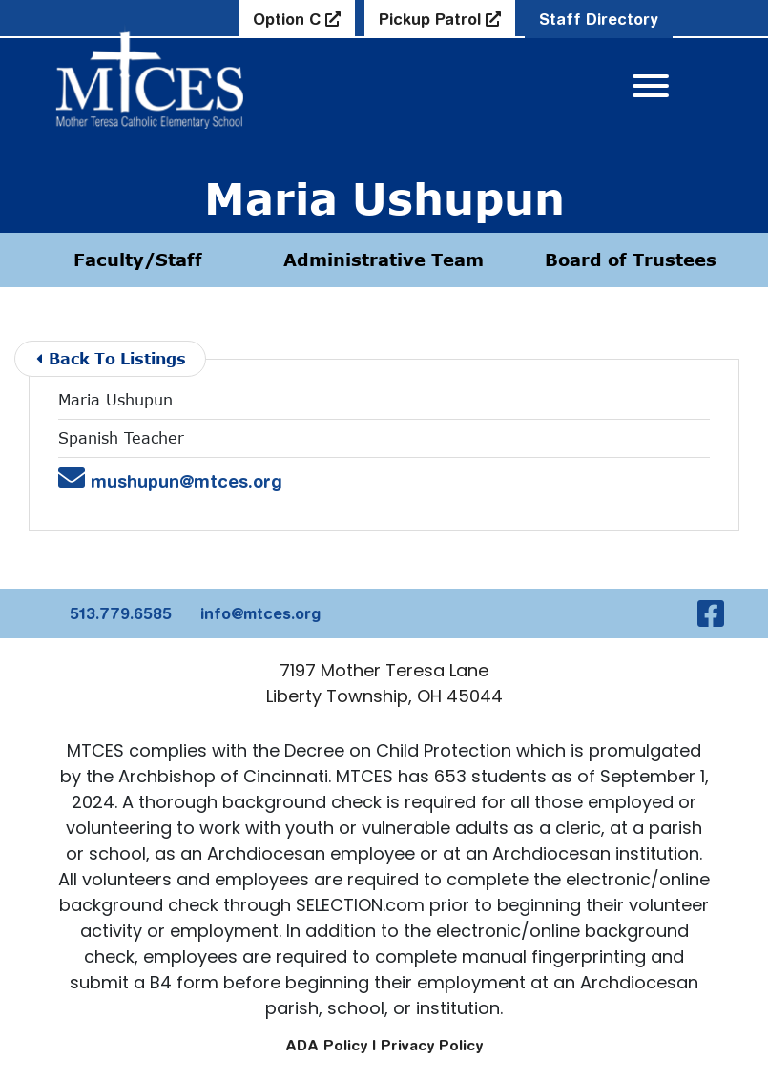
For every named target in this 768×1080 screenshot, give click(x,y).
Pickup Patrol (432, 19)
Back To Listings (111, 358)
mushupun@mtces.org (170, 481)
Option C (289, 19)
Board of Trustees (630, 259)
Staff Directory (598, 19)
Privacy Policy (432, 1045)
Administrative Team (383, 259)
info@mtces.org (260, 613)
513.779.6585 (121, 613)
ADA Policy (326, 1045)
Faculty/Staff (137, 259)
